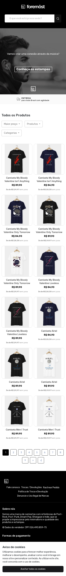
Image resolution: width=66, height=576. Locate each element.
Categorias (10, 132)
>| (41, 460)
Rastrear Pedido (51, 487)
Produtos (32, 123)
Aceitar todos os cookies (33, 569)
